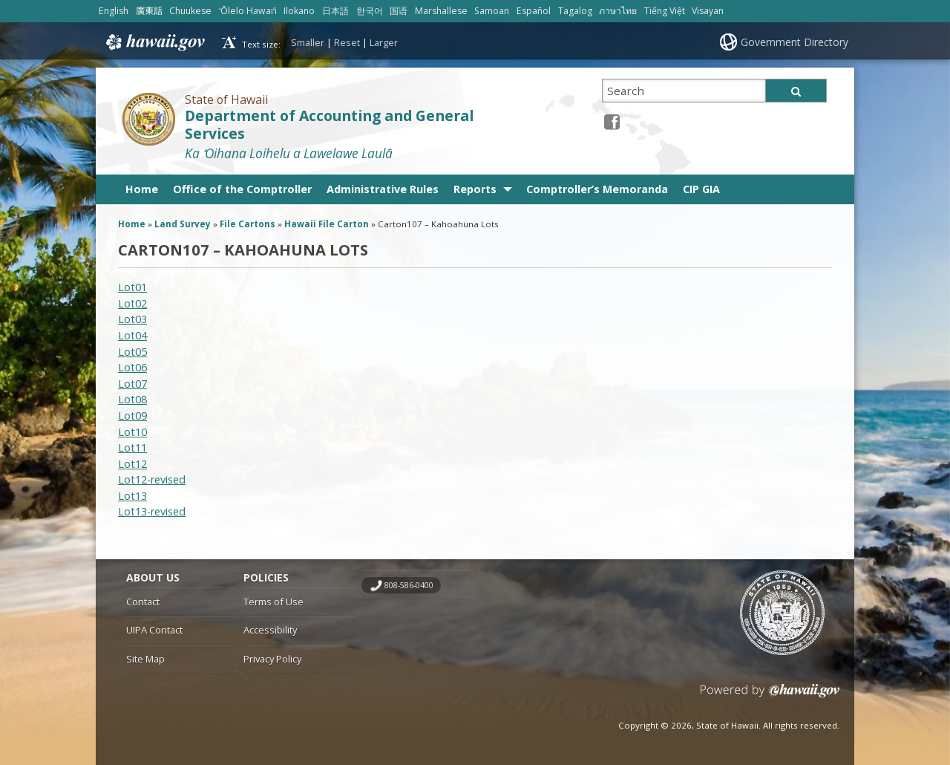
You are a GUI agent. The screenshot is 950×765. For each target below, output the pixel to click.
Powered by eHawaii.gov (770, 696)
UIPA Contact (154, 630)
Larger (384, 42)
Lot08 (132, 399)
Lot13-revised (152, 511)
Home (141, 189)
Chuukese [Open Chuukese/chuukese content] (190, 10)
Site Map (145, 658)
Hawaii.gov (154, 42)
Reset (347, 42)
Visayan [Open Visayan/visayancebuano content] (708, 10)
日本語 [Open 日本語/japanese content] (335, 10)
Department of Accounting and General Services (329, 125)
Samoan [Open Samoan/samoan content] (491, 10)
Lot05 (132, 352)
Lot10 (132, 432)
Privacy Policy (272, 658)
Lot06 (132, 367)
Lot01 (132, 287)
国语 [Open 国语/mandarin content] (398, 10)
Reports (475, 189)
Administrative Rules (383, 189)
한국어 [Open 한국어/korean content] (369, 10)
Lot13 (132, 496)
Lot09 (132, 415)
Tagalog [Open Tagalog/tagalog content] (575, 10)
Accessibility (270, 630)
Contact (143, 601)
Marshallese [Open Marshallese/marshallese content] (441, 10)
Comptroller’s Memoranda (597, 189)
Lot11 (132, 447)
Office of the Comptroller (242, 189)
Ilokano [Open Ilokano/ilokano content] (299, 10)
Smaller (307, 42)
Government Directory (794, 42)
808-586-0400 (408, 585)
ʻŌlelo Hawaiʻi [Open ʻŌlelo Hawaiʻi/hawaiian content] (248, 10)
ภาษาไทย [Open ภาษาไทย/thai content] (618, 10)
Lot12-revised (152, 479)
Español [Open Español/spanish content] (534, 10)
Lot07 (132, 384)
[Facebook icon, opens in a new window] (612, 121)
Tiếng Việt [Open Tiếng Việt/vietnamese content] (664, 10)
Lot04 (132, 335)
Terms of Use (273, 601)
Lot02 (132, 303)
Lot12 (132, 464)
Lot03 (132, 319)
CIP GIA (701, 189)
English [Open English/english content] (113, 10)
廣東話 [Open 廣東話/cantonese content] (149, 10)
